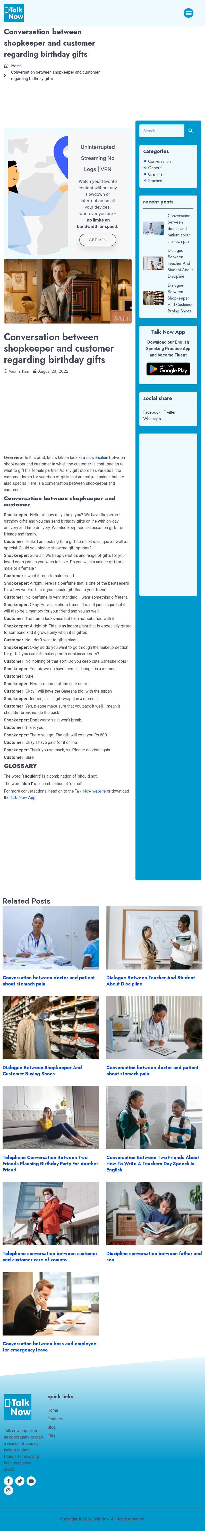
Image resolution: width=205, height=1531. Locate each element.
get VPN (98, 240)
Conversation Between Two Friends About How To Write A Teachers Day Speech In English (152, 1163)
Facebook (151, 412)
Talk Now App (23, 798)
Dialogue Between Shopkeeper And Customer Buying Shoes (42, 1070)
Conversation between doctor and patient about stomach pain (49, 980)
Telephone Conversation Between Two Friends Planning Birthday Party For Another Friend (50, 1163)
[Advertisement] (68, 411)
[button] (188, 13)
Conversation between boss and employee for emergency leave (49, 1346)
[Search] (190, 130)
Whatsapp (152, 419)
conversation (96, 458)
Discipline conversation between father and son (154, 1256)
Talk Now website (90, 791)
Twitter (170, 412)
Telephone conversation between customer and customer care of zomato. (50, 1256)
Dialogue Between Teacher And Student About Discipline (150, 980)
